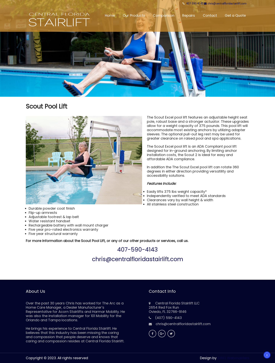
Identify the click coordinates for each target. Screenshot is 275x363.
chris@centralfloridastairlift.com (225, 3)
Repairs (188, 15)
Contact (210, 15)
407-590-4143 (194, 3)
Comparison (163, 15)
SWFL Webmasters (233, 358)
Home (110, 15)
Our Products (134, 15)
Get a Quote (235, 15)
